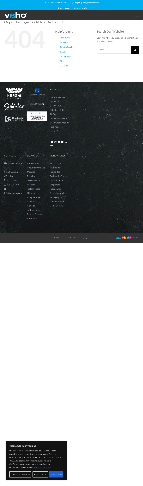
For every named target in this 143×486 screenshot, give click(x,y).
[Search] (135, 50)
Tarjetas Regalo (66, 47)
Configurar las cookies (20, 474)
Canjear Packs (56, 205)
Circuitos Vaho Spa (36, 167)
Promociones (33, 163)
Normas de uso (57, 180)
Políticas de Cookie (42, 467)
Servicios (64, 42)
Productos (32, 218)
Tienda (63, 52)
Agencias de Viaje (58, 193)
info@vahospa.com (91, 2)
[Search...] (114, 50)
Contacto (64, 66)
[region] (36, 460)
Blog (62, 61)
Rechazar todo (40, 474)
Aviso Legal (55, 163)
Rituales (31, 176)
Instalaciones (65, 56)
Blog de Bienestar (35, 214)
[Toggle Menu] (137, 15)
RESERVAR (65, 38)
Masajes (31, 171)
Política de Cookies (59, 176)
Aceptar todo (56, 474)
